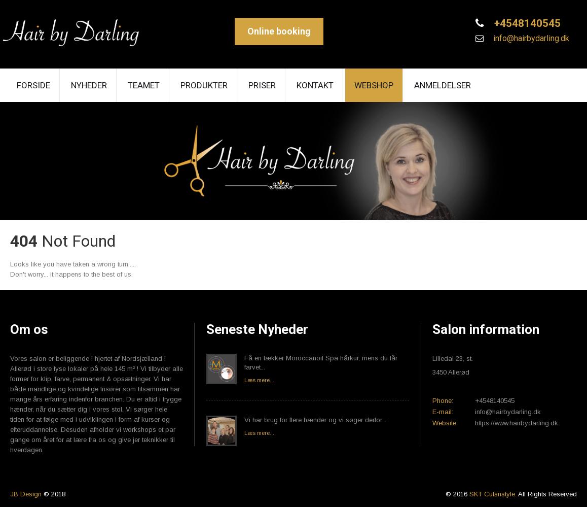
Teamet (144, 85)
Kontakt (315, 85)
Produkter (204, 85)
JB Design (26, 494)
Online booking (279, 31)
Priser (262, 85)
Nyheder (89, 85)
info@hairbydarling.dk (530, 38)
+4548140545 (526, 23)
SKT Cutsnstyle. (493, 494)
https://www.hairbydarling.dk (516, 423)
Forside (33, 85)
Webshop (373, 85)
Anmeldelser (442, 85)
